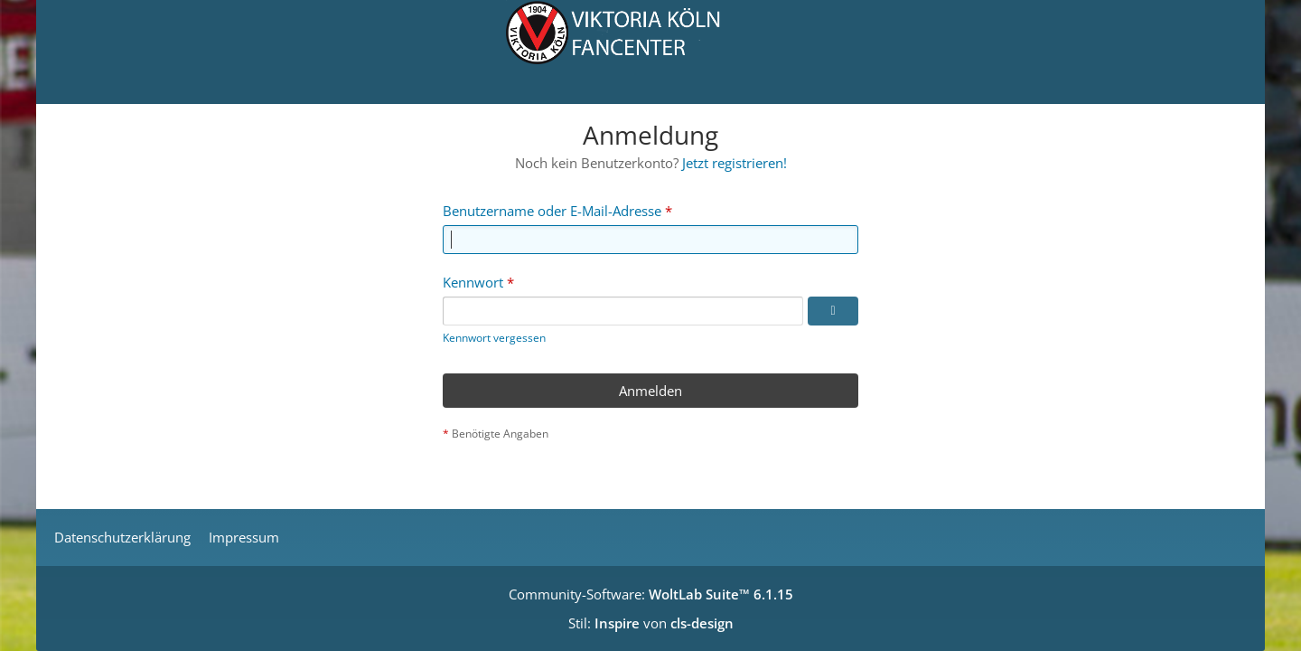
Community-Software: (651, 594)
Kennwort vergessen (494, 337)
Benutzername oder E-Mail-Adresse (552, 211)
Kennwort (473, 282)
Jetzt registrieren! (734, 163)
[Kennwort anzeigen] (833, 311)
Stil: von (651, 623)
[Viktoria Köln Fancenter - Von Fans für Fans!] (650, 52)
